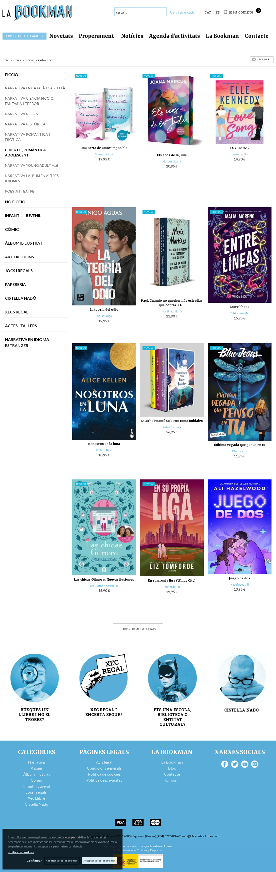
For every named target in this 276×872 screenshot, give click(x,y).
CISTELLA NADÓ (241, 710)
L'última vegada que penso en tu (239, 445)
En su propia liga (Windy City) (172, 580)
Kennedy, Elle (239, 154)
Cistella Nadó (20, 298)
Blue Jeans (239, 451)
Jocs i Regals (19, 270)
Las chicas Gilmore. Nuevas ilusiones (104, 579)
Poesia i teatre (19, 191)
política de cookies (21, 852)
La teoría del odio (104, 309)
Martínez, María (172, 311)
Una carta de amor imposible (104, 148)
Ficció (11, 74)
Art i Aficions (19, 256)
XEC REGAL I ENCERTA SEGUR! (103, 712)
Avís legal (104, 762)
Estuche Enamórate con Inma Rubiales (172, 421)
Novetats (61, 36)
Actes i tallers (21, 325)
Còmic (12, 229)
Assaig (36, 768)
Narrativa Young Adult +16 (31, 165)
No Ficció (15, 201)
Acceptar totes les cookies (100, 860)
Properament (97, 36)
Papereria (15, 284)
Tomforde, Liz (171, 586)
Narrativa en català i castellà (35, 88)
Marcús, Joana (171, 161)
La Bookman (222, 36)
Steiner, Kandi (104, 154)
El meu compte (238, 12)
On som (171, 780)
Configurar (34, 860)
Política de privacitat (104, 780)
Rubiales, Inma (171, 427)
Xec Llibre (36, 798)
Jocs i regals (36, 792)
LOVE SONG (239, 148)
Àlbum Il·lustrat (23, 243)
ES (218, 12)
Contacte (256, 36)
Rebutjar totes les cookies (62, 860)
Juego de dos (239, 578)
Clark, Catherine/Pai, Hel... (104, 585)
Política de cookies (104, 774)
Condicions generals (104, 768)
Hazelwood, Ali (239, 584)
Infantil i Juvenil (23, 215)
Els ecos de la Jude (172, 155)
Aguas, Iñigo (104, 315)
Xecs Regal (16, 311)
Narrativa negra (21, 114)
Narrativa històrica (25, 124)
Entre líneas (239, 307)
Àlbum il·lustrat (36, 774)
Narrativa (36, 762)
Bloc (172, 768)
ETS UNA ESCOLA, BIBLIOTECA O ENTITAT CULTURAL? (172, 717)
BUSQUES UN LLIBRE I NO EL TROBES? (34, 714)
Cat (207, 12)
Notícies (132, 36)
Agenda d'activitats (174, 36)
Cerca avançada (182, 12)
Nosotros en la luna (104, 444)
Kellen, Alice (104, 450)
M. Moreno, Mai (239, 313)
